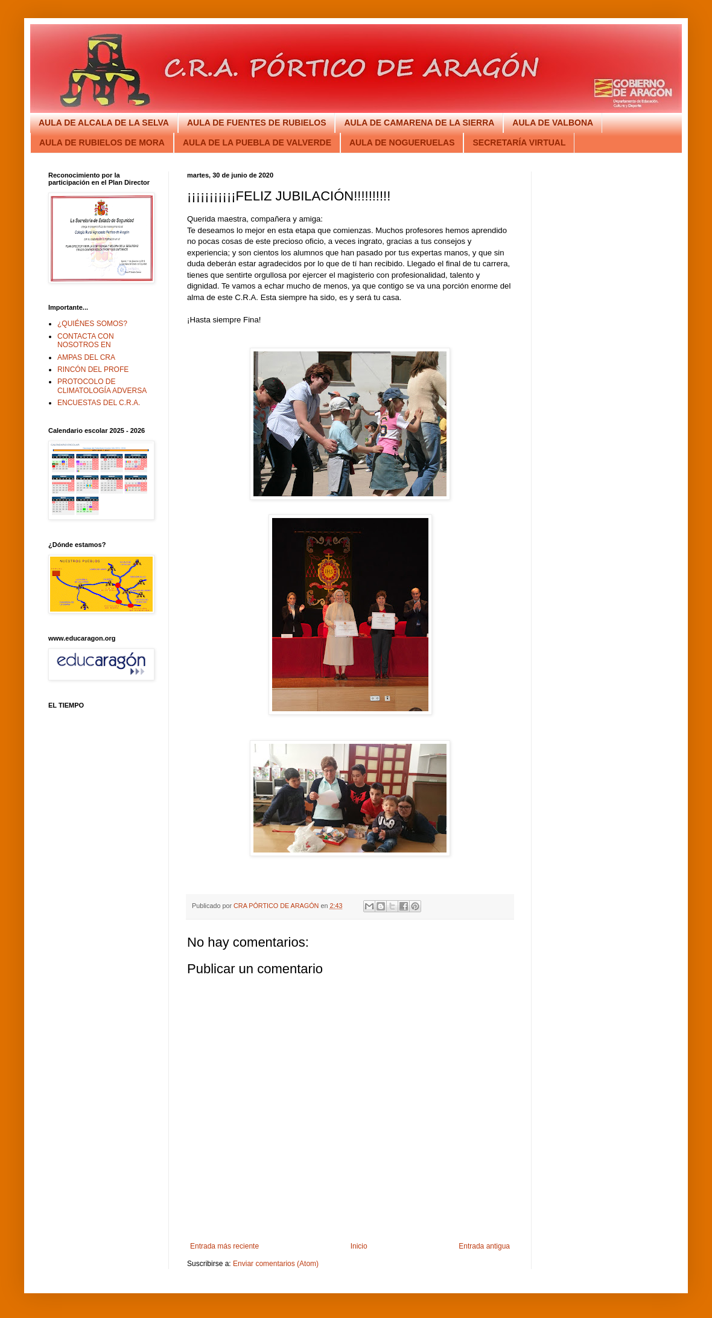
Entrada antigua (484, 1246)
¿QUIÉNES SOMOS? (92, 323)
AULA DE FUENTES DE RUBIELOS (256, 122)
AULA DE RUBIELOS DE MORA (102, 142)
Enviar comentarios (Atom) (276, 1263)
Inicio (359, 1246)
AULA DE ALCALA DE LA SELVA (104, 122)
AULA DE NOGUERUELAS (402, 142)
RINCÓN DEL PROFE (93, 369)
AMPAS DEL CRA (86, 357)
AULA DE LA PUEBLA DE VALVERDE (257, 142)
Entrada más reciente (224, 1246)
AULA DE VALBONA (552, 122)
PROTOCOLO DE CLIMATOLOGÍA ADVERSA (102, 385)
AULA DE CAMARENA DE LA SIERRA (419, 122)
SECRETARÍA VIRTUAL (518, 142)
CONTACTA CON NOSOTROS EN (85, 340)
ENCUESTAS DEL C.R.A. (98, 402)
